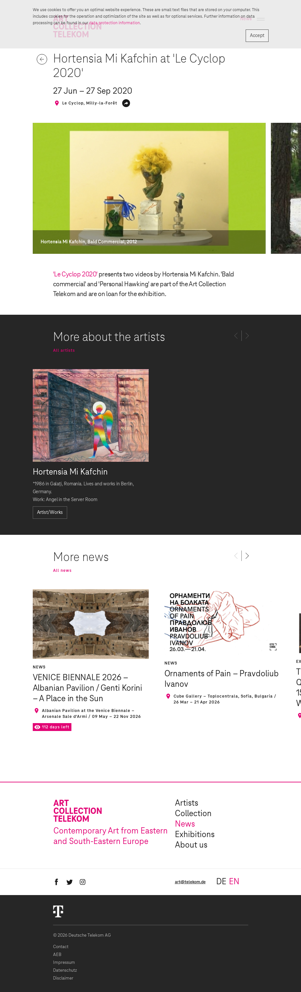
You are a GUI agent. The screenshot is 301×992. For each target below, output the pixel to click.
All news (62, 570)
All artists (64, 350)
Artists (186, 803)
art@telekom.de (190, 882)
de (221, 882)
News (185, 824)
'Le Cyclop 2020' (75, 274)
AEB (57, 954)
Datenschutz (65, 970)
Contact (60, 947)
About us (191, 845)
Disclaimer (63, 978)
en (234, 882)
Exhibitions (195, 834)
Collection (193, 813)
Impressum (64, 962)
